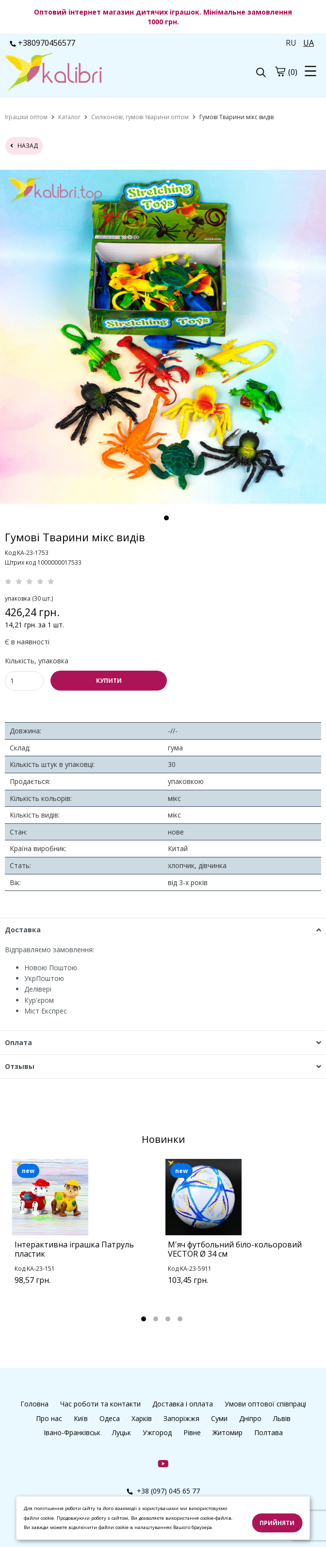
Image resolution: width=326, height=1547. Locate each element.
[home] (26, 117)
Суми (219, 1418)
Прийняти (277, 1523)
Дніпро (250, 1418)
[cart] (280, 71)
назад (24, 146)
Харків (141, 1418)
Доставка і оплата (182, 1403)
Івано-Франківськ (72, 1432)
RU (291, 42)
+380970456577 (42, 42)
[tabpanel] (86, 1234)
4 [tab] (180, 1318)
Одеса (109, 1418)
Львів (282, 1418)
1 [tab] (166, 518)
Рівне (192, 1432)
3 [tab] (167, 1318)
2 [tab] (155, 1318)
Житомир (227, 1432)
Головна (34, 1403)
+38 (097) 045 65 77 (163, 1490)
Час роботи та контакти (100, 1403)
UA (308, 42)
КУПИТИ (109, 680)
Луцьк (121, 1432)
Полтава (268, 1432)
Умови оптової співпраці (265, 1403)
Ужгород (157, 1432)
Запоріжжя (181, 1418)
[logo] (84, 73)
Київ (81, 1418)
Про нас (49, 1418)
